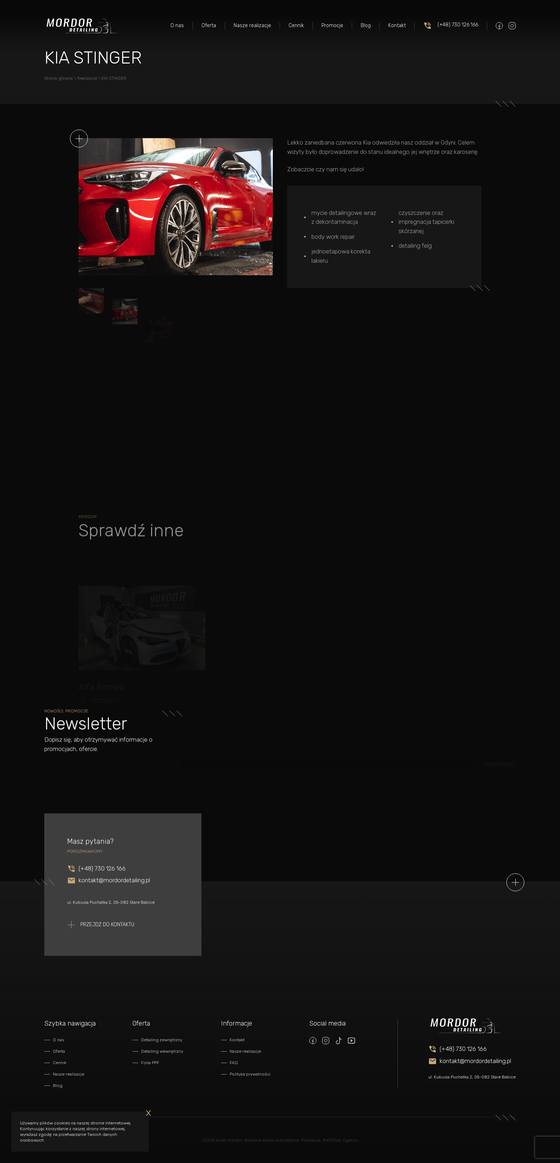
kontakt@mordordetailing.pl (114, 890)
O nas (177, 25)
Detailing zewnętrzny (161, 1039)
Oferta (208, 25)
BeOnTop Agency (340, 1140)
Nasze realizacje (252, 25)
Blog (366, 25)
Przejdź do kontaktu (107, 934)
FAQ (234, 1062)
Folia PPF (150, 1062)
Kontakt (397, 25)
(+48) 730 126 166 (450, 25)
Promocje (332, 25)
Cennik (296, 25)
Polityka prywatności (250, 1074)
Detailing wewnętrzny (162, 1051)
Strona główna (58, 78)
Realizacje (87, 78)
